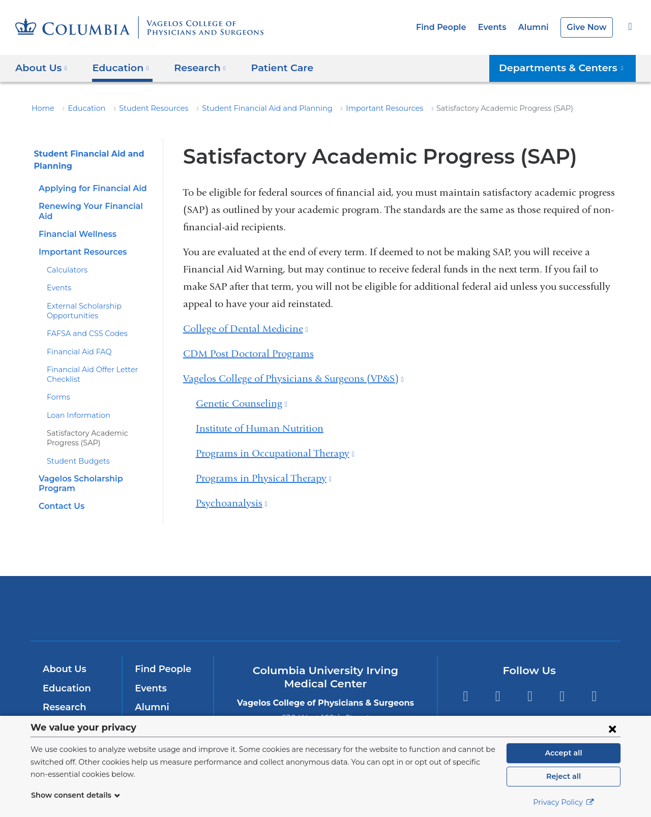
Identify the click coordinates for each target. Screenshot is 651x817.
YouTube (529, 683)
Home (41, 108)
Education (81, 108)
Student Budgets (74, 451)
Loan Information (74, 406)
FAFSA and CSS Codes (85, 324)
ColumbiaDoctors (472, 594)
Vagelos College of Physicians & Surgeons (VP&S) (293, 378)
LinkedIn (562, 683)
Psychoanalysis (232, 503)
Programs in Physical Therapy (264, 478)
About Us (63, 656)
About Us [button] (41, 67)
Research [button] (193, 67)
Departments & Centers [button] (568, 67)
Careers (152, 713)
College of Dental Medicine (245, 329)
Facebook (465, 683)
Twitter (497, 683)
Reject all (563, 776)
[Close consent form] (612, 728)
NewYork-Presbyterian (325, 601)
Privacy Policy (563, 802)
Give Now (587, 27)
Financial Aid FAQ (76, 342)
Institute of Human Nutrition (259, 428)
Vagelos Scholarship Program (96, 469)
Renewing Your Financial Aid (94, 206)
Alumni (537, 27)
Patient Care (269, 67)
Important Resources (348, 108)
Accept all (563, 753)
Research (63, 694)
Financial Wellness (75, 224)
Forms (57, 387)
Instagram (594, 683)
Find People (450, 27)
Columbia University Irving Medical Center (187, 594)
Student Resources (142, 108)
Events (498, 27)
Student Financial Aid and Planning (243, 108)
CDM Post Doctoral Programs (248, 353)
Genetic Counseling (241, 403)
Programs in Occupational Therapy (275, 453)
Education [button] (117, 67)
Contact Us (60, 486)
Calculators (65, 260)
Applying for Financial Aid (89, 188)
